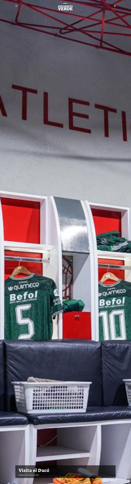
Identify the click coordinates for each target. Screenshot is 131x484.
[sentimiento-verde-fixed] (65, 6)
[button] (16, 6)
